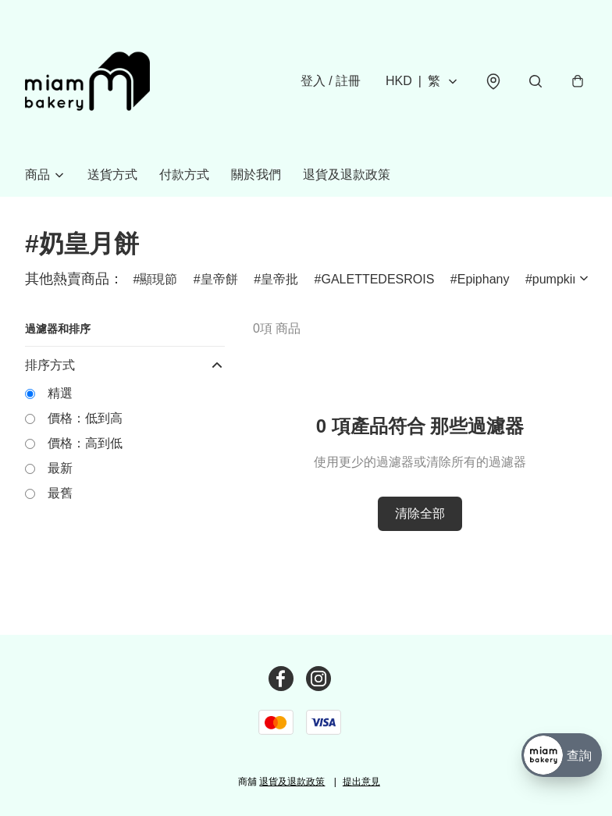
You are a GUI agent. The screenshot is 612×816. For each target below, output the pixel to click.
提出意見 (361, 781)
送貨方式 (112, 174)
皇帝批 (279, 279)
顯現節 (158, 279)
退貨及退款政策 (346, 174)
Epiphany (483, 279)
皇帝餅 (219, 279)
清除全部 (420, 513)
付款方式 (184, 174)
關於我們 (256, 174)
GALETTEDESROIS (377, 279)
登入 (331, 80)
